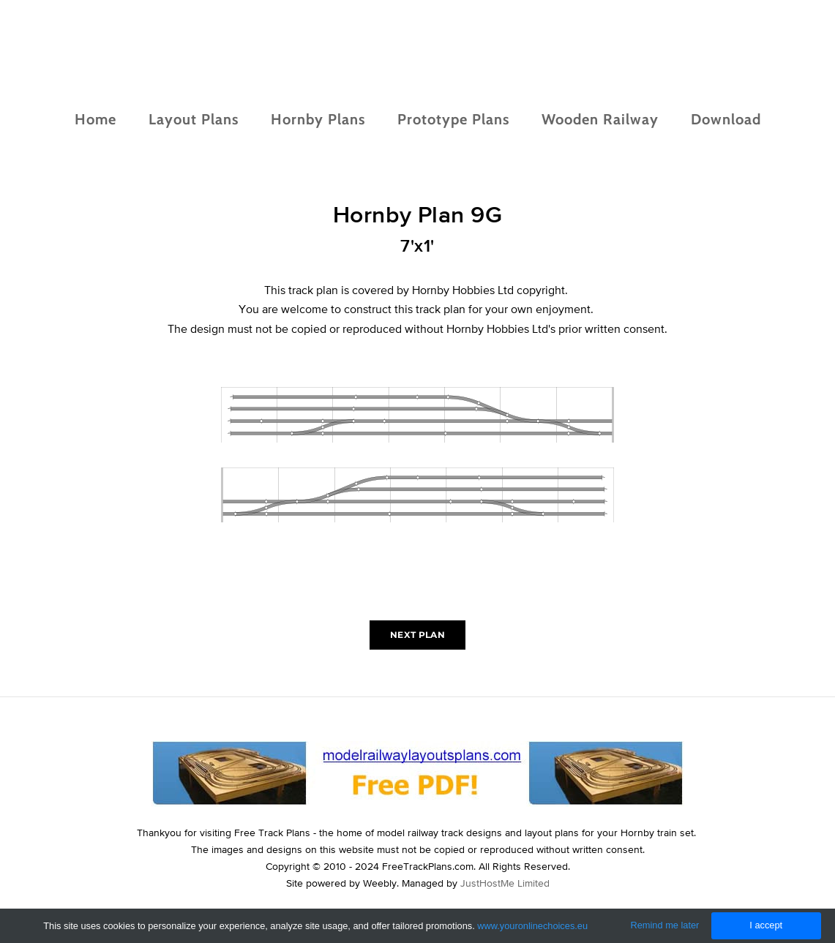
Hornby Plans (318, 119)
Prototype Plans (453, 119)
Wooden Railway (600, 119)
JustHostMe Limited (505, 883)
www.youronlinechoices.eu (532, 925)
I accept (765, 925)
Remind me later (665, 925)
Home (95, 119)
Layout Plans (194, 119)
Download (726, 119)
